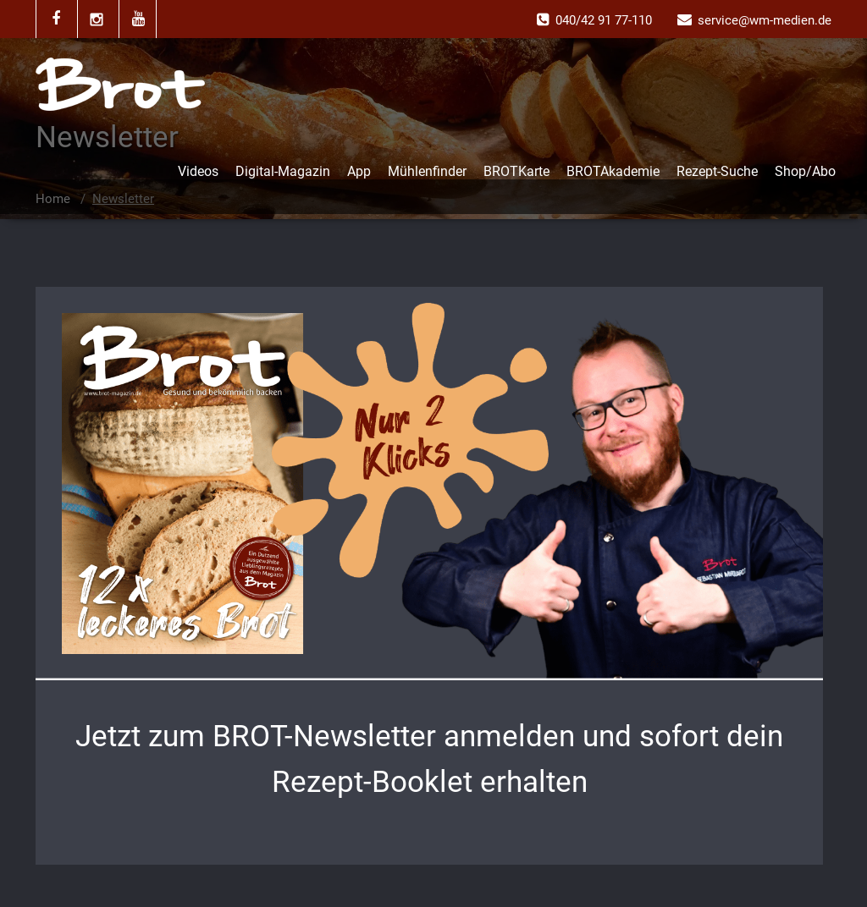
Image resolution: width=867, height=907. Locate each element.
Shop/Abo (805, 171)
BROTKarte (516, 171)
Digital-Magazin (282, 171)
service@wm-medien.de (764, 20)
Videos (198, 171)
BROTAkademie (613, 171)
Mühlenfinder (427, 171)
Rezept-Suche (717, 171)
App (359, 171)
